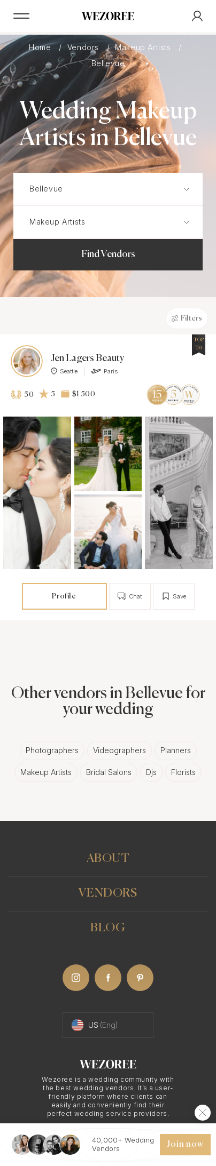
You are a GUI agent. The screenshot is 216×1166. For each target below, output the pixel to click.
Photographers (52, 750)
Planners (175, 750)
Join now (185, 1144)
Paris (104, 371)
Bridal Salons (109, 772)
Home (41, 47)
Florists (183, 772)
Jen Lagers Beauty (87, 358)
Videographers (119, 750)
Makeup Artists (144, 47)
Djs (151, 772)
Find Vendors (108, 254)
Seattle (64, 371)
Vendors (84, 47)
